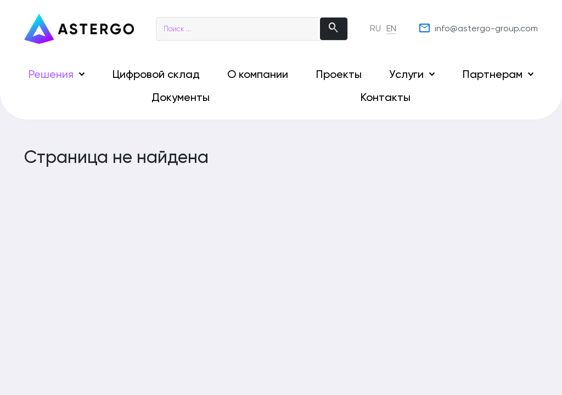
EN (391, 28)
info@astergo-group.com (478, 28)
